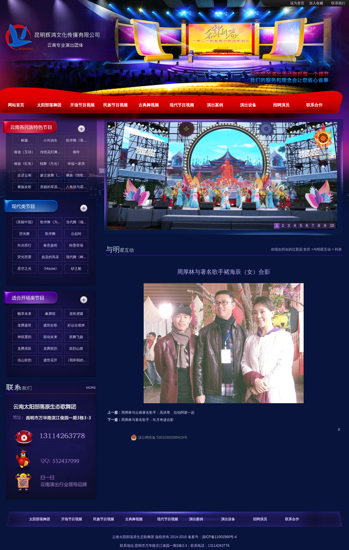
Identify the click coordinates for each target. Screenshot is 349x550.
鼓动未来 (50, 337)
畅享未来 (24, 314)
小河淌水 (50, 140)
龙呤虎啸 (76, 314)
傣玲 (76, 152)
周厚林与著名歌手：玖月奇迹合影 (147, 420)
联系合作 (292, 519)
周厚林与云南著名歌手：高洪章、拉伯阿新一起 (158, 412)
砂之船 (76, 269)
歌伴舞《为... (50, 222)
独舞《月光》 (50, 164)
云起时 (76, 234)
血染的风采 (50, 257)
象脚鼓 (50, 314)
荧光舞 (24, 234)
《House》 (50, 269)
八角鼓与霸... (76, 187)
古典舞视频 (134, 519)
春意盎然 (50, 245)
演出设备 (228, 519)
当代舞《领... (76, 222)
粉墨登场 (76, 245)
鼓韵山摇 (76, 349)
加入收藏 (316, 3)
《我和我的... (76, 360)
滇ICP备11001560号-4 (219, 537)
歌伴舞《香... (76, 140)
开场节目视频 (71, 519)
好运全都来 (76, 325)
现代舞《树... (76, 257)
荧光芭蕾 (24, 257)
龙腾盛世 (24, 325)
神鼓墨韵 (24, 337)
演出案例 (196, 519)
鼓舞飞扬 (76, 337)
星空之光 (24, 269)
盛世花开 (50, 360)
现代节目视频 (167, 519)
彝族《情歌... (76, 175)
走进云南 (24, 175)
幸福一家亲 (76, 164)
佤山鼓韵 (24, 360)
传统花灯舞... (50, 152)
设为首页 (297, 3)
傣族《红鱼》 (24, 164)
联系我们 (338, 3)
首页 (306, 249)
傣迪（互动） (24, 152)
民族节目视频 (103, 519)
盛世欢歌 (50, 325)
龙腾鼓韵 (50, 349)
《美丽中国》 (24, 222)
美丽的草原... (50, 187)
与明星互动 (322, 249)
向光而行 (24, 245)
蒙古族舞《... (50, 175)
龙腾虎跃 (24, 349)
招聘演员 (260, 519)
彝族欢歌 (24, 187)
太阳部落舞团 (39, 519)
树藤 (24, 140)
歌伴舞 (50, 234)
